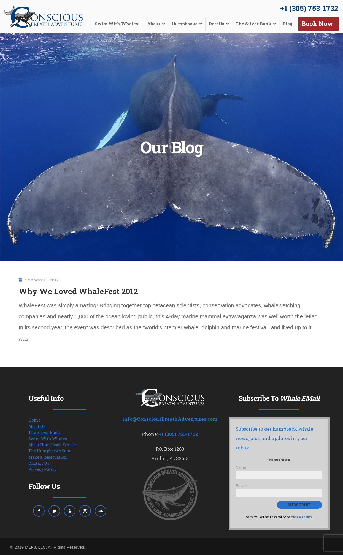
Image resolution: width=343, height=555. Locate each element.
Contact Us (38, 463)
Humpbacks (185, 23)
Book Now (317, 24)
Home (34, 420)
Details (216, 23)
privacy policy (302, 517)
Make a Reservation (47, 457)
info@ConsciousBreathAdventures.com (169, 419)
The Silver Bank (253, 23)
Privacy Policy (42, 469)
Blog (288, 23)
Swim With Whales (116, 23)
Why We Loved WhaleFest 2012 (78, 291)
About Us (36, 426)
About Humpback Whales (52, 444)
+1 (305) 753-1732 (309, 8)
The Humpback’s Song (49, 450)
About (153, 23)
